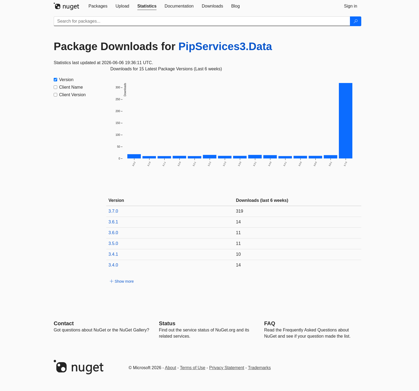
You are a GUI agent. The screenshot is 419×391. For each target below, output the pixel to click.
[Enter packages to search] (202, 21)
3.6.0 (113, 232)
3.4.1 (113, 254)
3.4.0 (113, 265)
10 (238, 254)
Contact (64, 323)
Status (167, 323)
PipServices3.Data (225, 46)
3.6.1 (113, 222)
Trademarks (259, 367)
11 (238, 232)
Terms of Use (192, 367)
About (170, 367)
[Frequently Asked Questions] (269, 323)
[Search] (355, 21)
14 (238, 222)
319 (239, 211)
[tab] (97, 6)
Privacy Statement (226, 367)
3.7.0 (113, 211)
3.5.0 (113, 243)
